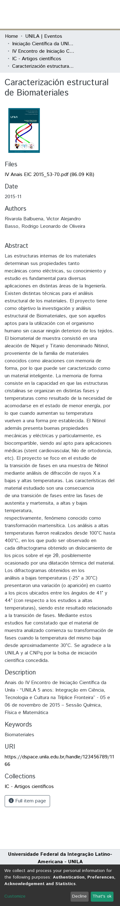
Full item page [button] (27, 801)
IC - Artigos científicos (36, 58)
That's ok (102, 896)
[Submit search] (70, 14)
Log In (92, 14)
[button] (79, 14)
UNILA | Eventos (43, 36)
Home (11, 36)
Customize (14, 896)
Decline (79, 896)
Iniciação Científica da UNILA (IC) (43, 43)
